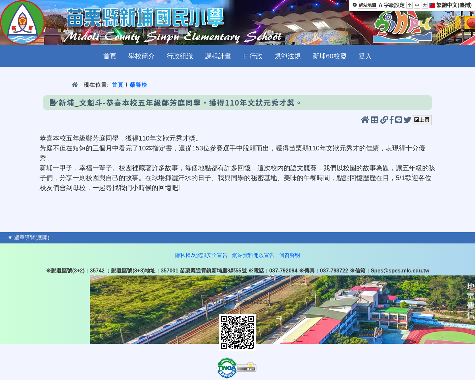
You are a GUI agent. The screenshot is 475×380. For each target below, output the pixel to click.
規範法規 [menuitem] (287, 56)
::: (4, 237)
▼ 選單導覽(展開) (28, 237)
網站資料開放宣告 (253, 255)
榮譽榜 (138, 85)
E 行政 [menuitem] (253, 56)
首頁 (117, 85)
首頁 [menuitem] (109, 56)
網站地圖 (367, 5)
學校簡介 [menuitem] (141, 56)
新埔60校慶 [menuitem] (329, 56)
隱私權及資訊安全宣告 (201, 255)
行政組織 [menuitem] (180, 56)
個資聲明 (289, 255)
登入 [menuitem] (365, 56)
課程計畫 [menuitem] (218, 56)
